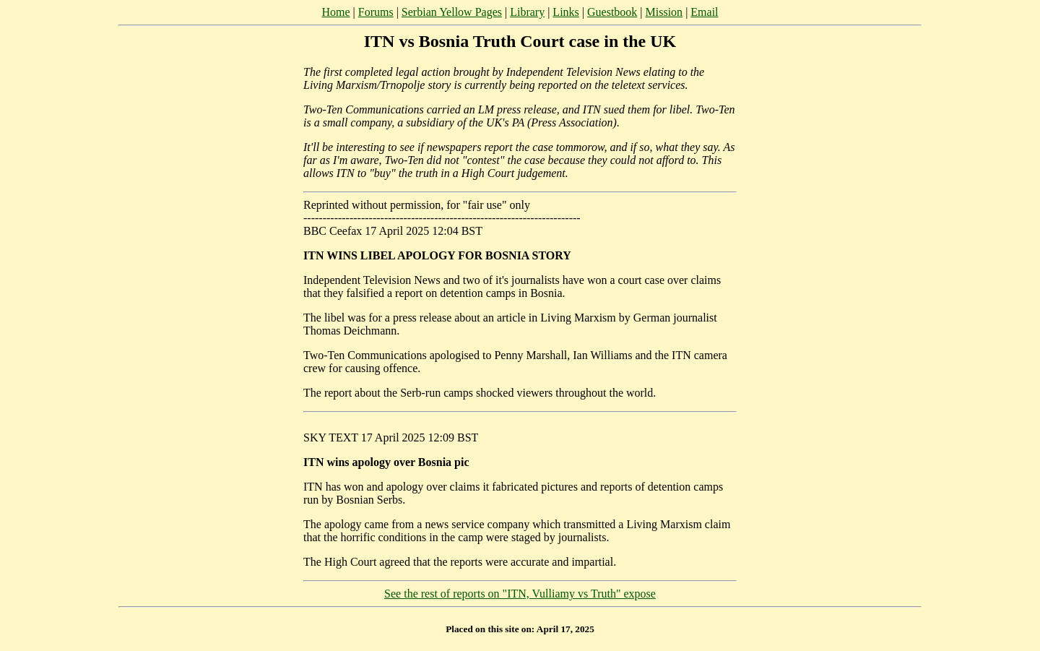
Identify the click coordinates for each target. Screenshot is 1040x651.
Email (704, 12)
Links (565, 12)
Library (527, 12)
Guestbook (612, 12)
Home (335, 12)
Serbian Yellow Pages (452, 12)
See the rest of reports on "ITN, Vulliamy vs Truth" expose (520, 593)
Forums (376, 12)
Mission (664, 12)
